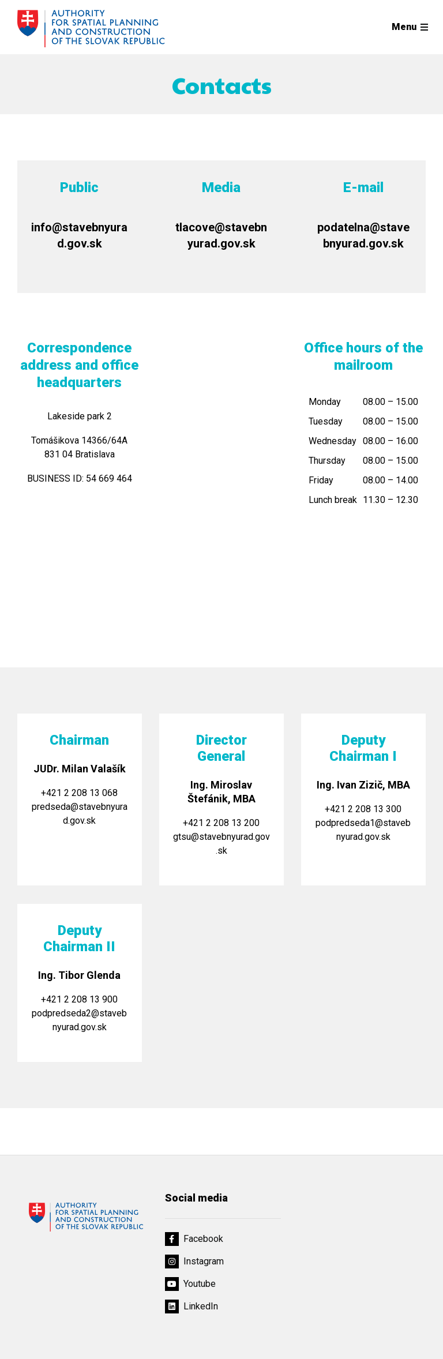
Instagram (194, 1261)
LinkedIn (191, 1306)
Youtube (190, 1284)
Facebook (194, 1239)
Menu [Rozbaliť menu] (404, 26)
